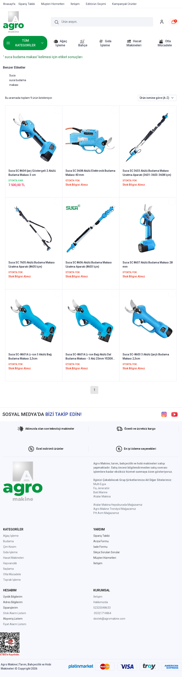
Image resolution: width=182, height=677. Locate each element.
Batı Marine (100, 492)
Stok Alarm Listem (14, 613)
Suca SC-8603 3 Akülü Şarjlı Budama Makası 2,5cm (146, 356)
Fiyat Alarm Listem (14, 624)
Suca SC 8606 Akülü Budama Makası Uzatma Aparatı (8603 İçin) (89, 264)
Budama (8, 541)
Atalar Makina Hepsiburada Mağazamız (117, 504)
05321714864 (102, 613)
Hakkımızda (100, 602)
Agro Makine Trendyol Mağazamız (114, 508)
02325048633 (102, 607)
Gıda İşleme (10, 552)
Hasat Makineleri (13, 557)
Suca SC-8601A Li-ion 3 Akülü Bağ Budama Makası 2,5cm (30, 356)
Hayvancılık (10, 563)
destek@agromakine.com (109, 618)
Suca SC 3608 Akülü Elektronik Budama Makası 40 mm (90, 172)
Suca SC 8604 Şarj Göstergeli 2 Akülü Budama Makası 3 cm (32, 172)
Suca (12, 75)
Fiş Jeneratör (101, 488)
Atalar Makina (102, 496)
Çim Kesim (9, 546)
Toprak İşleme (12, 579)
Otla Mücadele (12, 574)
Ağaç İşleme (11, 535)
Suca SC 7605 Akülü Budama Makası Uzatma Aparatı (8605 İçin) (31, 264)
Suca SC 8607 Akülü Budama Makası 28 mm (148, 264)
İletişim (97, 596)
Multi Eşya (99, 484)
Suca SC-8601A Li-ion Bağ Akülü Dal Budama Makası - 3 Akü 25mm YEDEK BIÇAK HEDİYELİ (89, 357)
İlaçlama (8, 568)
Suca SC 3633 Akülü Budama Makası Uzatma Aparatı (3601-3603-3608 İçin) (147, 172)
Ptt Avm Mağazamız (106, 513)
